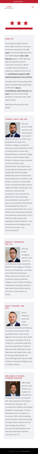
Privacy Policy (25, 451)
